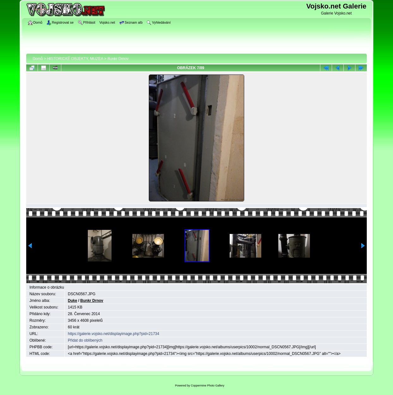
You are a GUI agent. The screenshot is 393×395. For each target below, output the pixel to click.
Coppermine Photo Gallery (207, 385)
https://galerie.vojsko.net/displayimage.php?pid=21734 (113, 334)
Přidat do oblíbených (85, 340)
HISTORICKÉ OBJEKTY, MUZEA (75, 59)
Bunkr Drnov (118, 59)
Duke (72, 300)
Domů (38, 59)
